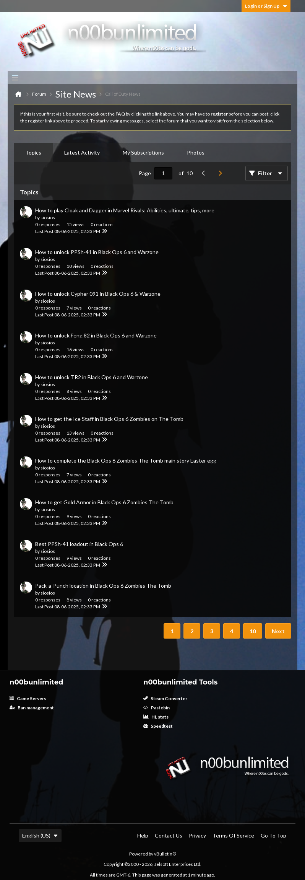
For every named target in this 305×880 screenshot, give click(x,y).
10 (253, 631)
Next (278, 631)
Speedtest (158, 726)
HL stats (156, 717)
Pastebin (156, 708)
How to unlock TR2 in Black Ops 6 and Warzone (91, 377)
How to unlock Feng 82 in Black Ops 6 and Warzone (96, 335)
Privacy (197, 835)
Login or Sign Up (266, 6)
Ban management (32, 708)
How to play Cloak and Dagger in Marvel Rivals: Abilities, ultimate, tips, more (124, 210)
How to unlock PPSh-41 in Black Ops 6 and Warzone (97, 252)
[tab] (33, 152)
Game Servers (28, 698)
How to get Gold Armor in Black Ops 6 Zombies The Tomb (104, 502)
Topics (33, 152)
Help (142, 835)
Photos (195, 152)
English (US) (40, 835)
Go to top (273, 835)
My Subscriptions (143, 152)
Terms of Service (233, 835)
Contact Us (168, 835)
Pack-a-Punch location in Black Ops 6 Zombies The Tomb (103, 585)
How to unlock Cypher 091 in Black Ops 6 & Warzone (98, 293)
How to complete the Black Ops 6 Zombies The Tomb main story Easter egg (125, 460)
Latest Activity (82, 152)
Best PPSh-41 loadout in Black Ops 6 (79, 544)
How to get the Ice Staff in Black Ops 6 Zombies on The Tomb (109, 419)
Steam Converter (165, 698)
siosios (48, 217)
